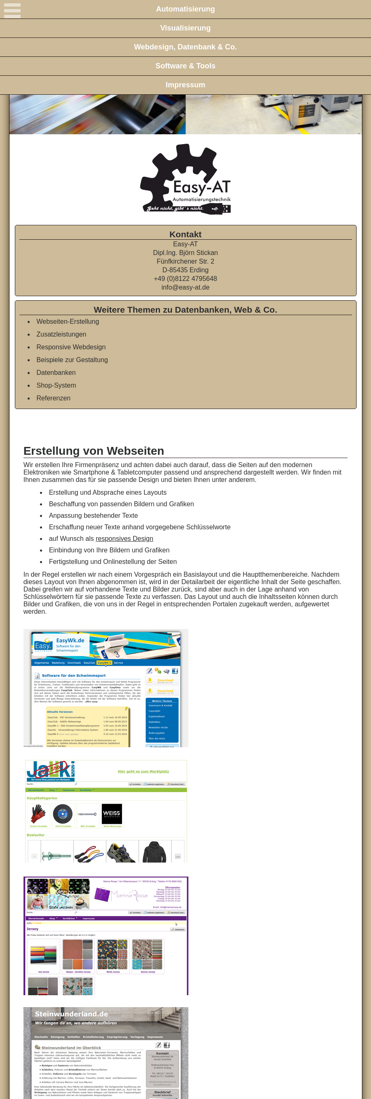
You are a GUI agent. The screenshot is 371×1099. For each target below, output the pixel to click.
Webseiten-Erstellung (68, 321)
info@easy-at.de (186, 287)
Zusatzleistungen (62, 334)
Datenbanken (56, 372)
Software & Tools (185, 66)
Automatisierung (185, 9)
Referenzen (54, 398)
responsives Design (124, 538)
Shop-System (56, 385)
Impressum (185, 85)
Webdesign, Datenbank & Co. (185, 47)
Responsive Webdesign (71, 347)
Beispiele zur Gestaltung (72, 359)
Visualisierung (185, 28)
